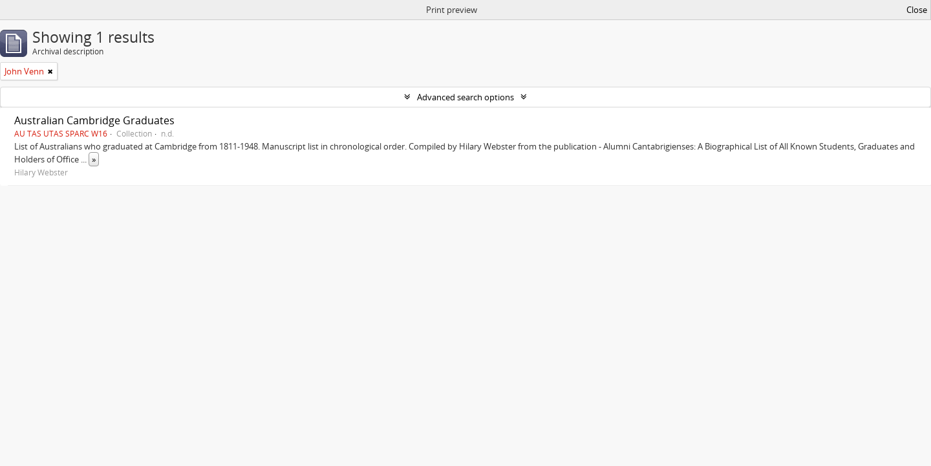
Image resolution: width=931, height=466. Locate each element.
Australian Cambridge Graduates (94, 120)
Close (916, 10)
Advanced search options (465, 97)
